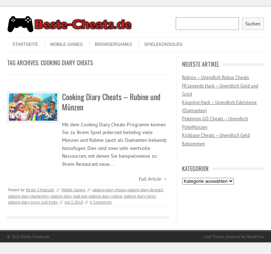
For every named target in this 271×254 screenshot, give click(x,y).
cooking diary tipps (140, 196)
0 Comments (101, 202)
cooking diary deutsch (145, 189)
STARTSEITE (25, 44)
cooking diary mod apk (68, 196)
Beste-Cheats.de (40, 189)
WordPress (255, 236)
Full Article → (153, 179)
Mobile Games (66, 44)
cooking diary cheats (109, 189)
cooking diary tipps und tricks (33, 202)
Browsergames (113, 44)
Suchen (252, 23)
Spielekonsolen (163, 44)
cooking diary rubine (105, 196)
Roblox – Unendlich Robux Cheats (215, 77)
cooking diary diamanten (28, 196)
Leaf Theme (214, 236)
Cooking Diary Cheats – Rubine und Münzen (111, 102)
